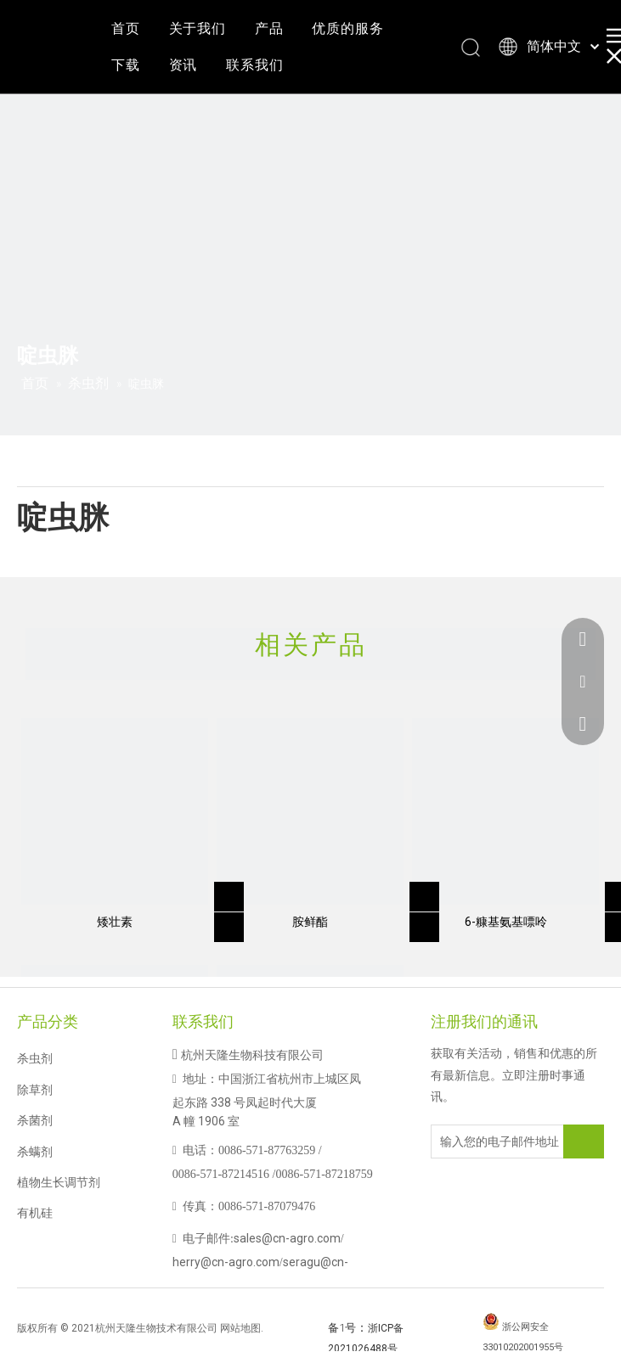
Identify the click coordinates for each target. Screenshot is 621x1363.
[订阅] (583, 1141)
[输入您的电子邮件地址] (499, 1141)
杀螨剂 (35, 1151)
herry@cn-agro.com (225, 1262)
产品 (269, 28)
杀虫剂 (35, 1058)
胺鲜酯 (310, 921)
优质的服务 (347, 28)
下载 (125, 65)
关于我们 (197, 28)
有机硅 (35, 1213)
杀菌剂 (35, 1120)
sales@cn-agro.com (287, 1238)
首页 (125, 28)
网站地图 (240, 1328)
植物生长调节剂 (58, 1182)
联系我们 (254, 65)
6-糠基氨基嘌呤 (506, 921)
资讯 (183, 65)
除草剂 (35, 1090)
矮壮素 (115, 921)
